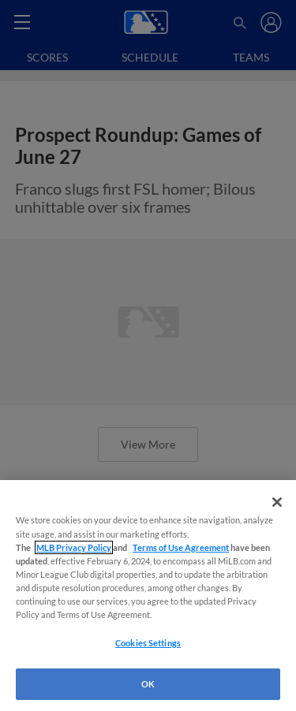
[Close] (277, 502)
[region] (148, 595)
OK (148, 684)
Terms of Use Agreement (181, 547)
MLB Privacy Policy (73, 547)
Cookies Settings (148, 643)
